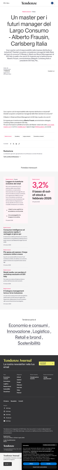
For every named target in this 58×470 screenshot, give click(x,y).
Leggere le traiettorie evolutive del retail (14, 182)
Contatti (21, 401)
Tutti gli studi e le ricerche (34, 377)
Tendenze (7, 418)
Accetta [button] (48, 463)
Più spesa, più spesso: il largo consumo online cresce (15, 253)
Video (18, 390)
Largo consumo (26, 136)
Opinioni (19, 380)
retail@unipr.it (21, 127)
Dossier (19, 382)
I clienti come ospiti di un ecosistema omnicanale (14, 210)
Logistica (41, 331)
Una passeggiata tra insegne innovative (13, 216)
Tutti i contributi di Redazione (12, 156)
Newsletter (14, 401)
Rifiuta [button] (31, 463)
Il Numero (19, 385)
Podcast (19, 392)
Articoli (19, 377)
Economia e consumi (39, 136)
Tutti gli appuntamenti (47, 377)
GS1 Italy (7, 408)
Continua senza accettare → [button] (49, 445)
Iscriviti (7, 464)
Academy (17, 136)
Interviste (19, 387)
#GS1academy (40, 127)
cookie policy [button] (34, 452)
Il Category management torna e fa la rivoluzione (13, 292)
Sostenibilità (29, 343)
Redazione (7, 70)
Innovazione (18, 331)
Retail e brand (8, 136)
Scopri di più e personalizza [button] (40, 467)
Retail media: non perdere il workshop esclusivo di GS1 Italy (14, 274)
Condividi (51, 71)
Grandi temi (6, 391)
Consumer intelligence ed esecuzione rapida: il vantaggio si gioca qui (14, 232)
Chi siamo (6, 401)
